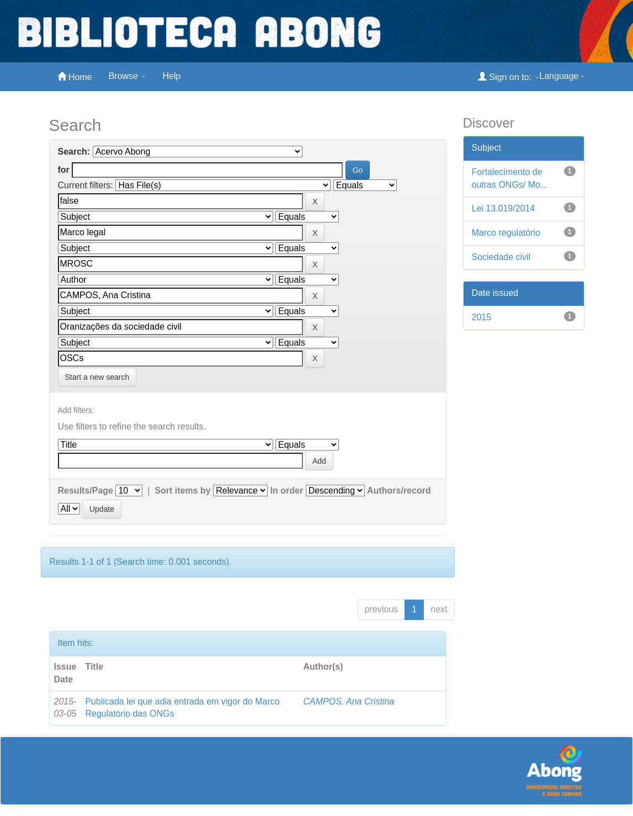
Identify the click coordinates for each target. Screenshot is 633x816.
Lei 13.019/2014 (503, 208)
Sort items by (182, 490)
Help (171, 76)
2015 (482, 317)
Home (74, 76)
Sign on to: (508, 76)
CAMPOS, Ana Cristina (348, 701)
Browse (127, 76)
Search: (74, 151)
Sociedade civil (501, 257)
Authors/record (399, 490)
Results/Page (85, 490)
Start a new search (97, 377)
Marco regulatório (506, 232)
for (64, 169)
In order (287, 490)
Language (561, 76)
